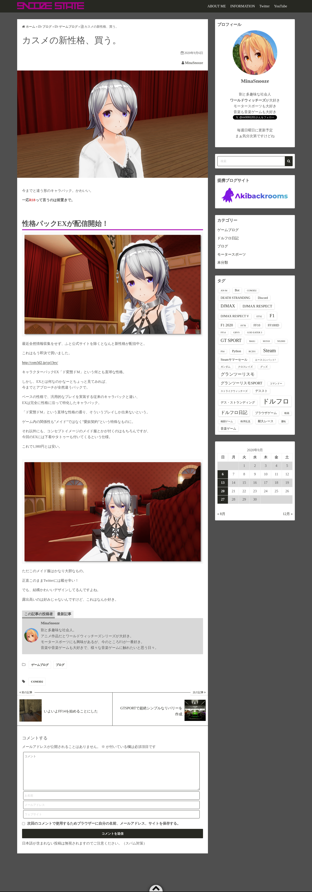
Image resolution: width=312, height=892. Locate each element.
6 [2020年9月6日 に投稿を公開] (223, 474)
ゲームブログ (40, 664)
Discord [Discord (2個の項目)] (263, 298)
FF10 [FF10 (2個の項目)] (256, 325)
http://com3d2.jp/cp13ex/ (40, 362)
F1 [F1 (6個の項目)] (272, 315)
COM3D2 (37, 681)
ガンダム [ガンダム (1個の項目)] (225, 367)
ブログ (60, 664)
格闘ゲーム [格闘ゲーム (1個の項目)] (227, 421)
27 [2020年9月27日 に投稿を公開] (223, 499)
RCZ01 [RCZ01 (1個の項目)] (252, 351)
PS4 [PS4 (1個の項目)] (222, 351)
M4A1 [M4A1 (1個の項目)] (252, 341)
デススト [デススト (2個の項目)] (261, 391)
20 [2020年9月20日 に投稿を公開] (223, 491)
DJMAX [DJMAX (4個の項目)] (228, 306)
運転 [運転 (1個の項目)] (283, 421)
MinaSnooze (194, 63)
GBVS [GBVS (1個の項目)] (236, 332)
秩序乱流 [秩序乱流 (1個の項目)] (245, 421)
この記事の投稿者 (38, 614)
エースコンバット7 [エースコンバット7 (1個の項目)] (265, 360)
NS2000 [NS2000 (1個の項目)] (281, 341)
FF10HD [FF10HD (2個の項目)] (273, 325)
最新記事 (64, 614)
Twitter (264, 6)
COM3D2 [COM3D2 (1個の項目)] (252, 290)
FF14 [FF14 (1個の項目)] (223, 332)
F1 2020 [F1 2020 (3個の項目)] (227, 325)
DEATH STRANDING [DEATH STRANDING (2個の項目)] (235, 298)
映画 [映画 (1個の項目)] (286, 413)
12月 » (288, 514)
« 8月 (221, 514)
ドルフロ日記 (228, 238)
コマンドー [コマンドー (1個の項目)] (276, 383)
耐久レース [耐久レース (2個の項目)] (265, 421)
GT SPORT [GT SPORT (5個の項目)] (231, 340)
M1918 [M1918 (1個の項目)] (266, 341)
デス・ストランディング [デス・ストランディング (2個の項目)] (238, 402)
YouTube (280, 6)
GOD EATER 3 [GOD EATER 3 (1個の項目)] (254, 332)
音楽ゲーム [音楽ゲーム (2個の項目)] (228, 428)
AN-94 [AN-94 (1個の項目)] (224, 290)
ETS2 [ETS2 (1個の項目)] (259, 316)
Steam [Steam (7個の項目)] (269, 350)
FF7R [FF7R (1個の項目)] (243, 325)
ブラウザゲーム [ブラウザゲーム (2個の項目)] (266, 413)
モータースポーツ (231, 254)
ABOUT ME (216, 6)
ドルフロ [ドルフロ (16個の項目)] (276, 401)
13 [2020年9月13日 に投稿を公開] (223, 482)
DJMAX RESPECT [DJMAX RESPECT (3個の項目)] (257, 306)
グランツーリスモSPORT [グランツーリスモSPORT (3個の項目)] (241, 383)
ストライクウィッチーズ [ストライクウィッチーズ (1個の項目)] (234, 391)
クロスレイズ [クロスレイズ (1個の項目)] (245, 367)
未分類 (222, 262)
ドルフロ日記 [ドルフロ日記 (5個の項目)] (234, 412)
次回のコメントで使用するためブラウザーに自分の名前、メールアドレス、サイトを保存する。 (104, 830)
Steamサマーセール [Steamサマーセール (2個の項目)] (234, 359)
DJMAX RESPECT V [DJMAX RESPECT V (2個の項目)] (235, 316)
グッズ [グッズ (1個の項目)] (264, 367)
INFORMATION (242, 6)
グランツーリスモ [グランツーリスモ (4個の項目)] (238, 374)
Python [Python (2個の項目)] (236, 351)
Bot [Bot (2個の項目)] (237, 290)
